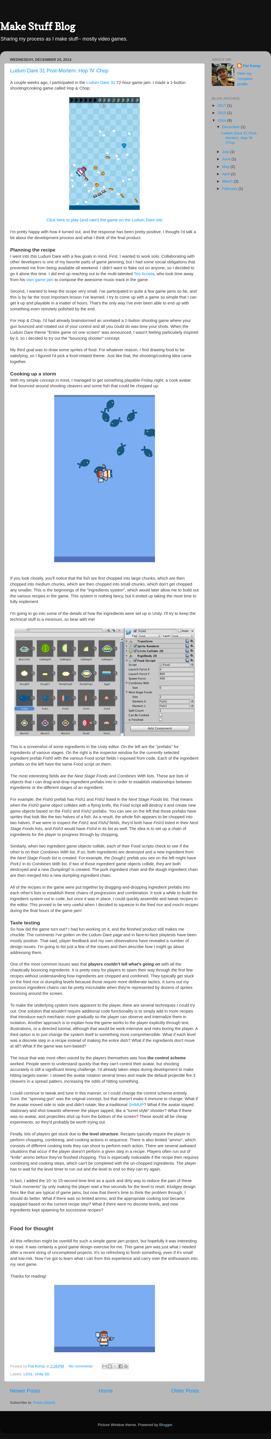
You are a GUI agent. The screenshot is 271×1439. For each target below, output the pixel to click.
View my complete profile (245, 78)
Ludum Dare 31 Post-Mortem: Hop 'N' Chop (59, 71)
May (226, 166)
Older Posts (185, 1391)
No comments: (82, 1366)
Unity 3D (42, 1374)
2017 (222, 105)
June (226, 159)
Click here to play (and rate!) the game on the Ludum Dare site (105, 220)
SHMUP (136, 1104)
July (226, 152)
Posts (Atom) (44, 1402)
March (228, 181)
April (226, 174)
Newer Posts (25, 1391)
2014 (222, 120)
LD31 (27, 1374)
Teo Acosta (144, 274)
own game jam (40, 279)
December (231, 127)
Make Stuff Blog (37, 26)
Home (106, 1391)
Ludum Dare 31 (100, 82)
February (230, 188)
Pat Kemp (251, 66)
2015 (222, 113)
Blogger (165, 1425)
